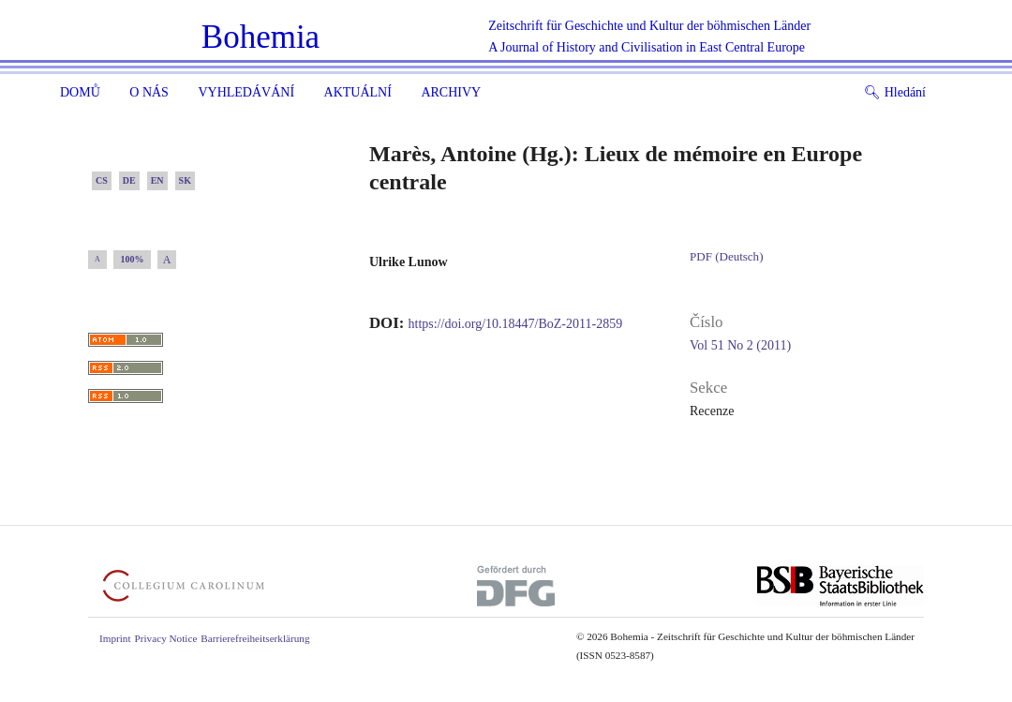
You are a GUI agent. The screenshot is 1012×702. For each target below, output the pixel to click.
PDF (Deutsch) (726, 256)
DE (129, 180)
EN (157, 180)
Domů (80, 92)
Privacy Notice (166, 638)
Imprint (115, 638)
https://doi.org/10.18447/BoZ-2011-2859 (516, 324)
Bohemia (260, 37)
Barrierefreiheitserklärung (255, 638)
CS (102, 180)
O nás (149, 92)
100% (132, 259)
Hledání (895, 92)
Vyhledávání (246, 92)
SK (185, 180)
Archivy (451, 92)
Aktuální (358, 92)
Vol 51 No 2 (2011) (740, 345)
